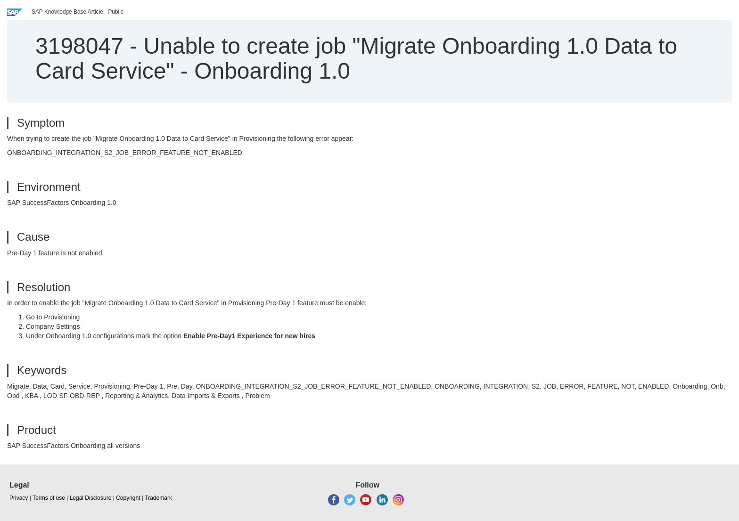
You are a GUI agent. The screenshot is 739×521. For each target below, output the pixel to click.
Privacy (18, 498)
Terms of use (49, 498)
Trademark (158, 498)
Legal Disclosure (91, 498)
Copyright (128, 498)
